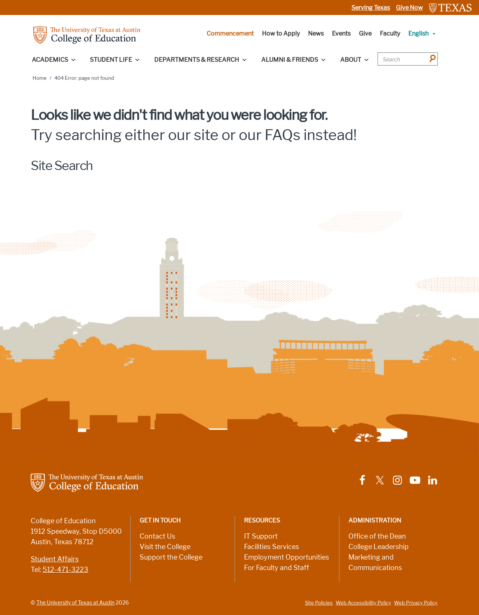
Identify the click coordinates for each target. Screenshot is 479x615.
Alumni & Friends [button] (293, 59)
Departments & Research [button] (200, 59)
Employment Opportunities (286, 557)
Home (40, 78)
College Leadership (378, 547)
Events (341, 33)
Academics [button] (54, 59)
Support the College (171, 557)
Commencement (230, 33)
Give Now (409, 7)
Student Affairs (55, 559)
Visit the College (165, 547)
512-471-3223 (65, 570)
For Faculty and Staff (276, 568)
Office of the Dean (377, 536)
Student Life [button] (115, 59)
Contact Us (157, 536)
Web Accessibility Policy (363, 603)
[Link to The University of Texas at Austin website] (450, 7)
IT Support (261, 536)
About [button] (354, 59)
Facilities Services (271, 547)
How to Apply (281, 33)
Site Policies (319, 603)
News (316, 33)
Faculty (390, 33)
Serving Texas (370, 7)
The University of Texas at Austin (75, 602)
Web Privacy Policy (415, 603)
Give (365, 33)
